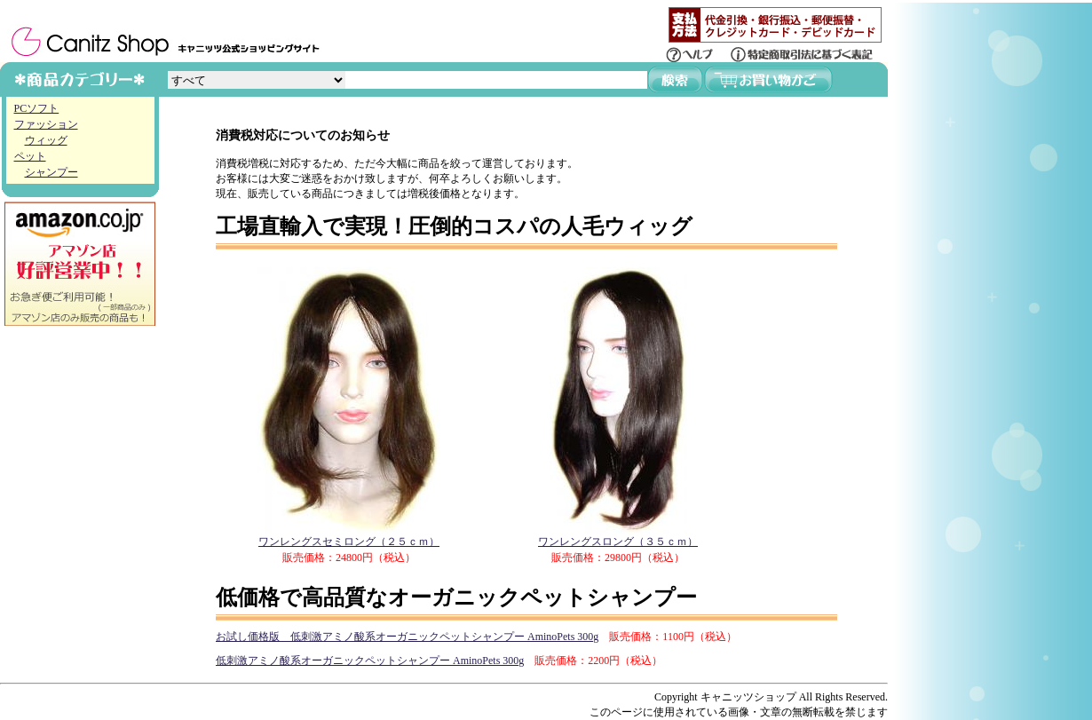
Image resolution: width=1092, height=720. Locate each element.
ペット (30, 156)
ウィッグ (46, 140)
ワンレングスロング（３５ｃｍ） (618, 536)
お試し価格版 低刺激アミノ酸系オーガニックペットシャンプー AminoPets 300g (407, 636)
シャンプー (51, 172)
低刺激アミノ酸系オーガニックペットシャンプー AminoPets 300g (370, 660)
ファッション (46, 124)
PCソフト (36, 108)
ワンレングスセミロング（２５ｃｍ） (348, 536)
